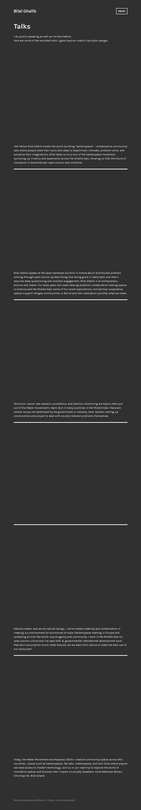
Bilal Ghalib (25, 11)
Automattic (69, 800)
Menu (121, 11)
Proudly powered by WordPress (29, 800)
